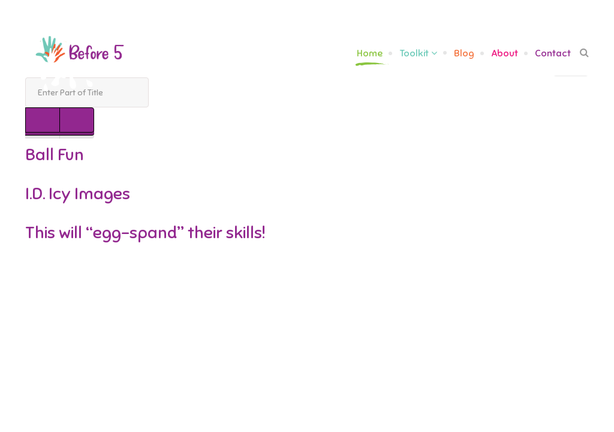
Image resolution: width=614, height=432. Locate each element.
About (504, 53)
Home (370, 53)
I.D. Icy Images (77, 193)
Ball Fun (54, 154)
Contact (553, 53)
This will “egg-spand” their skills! (145, 232)
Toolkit (414, 53)
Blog (464, 53)
